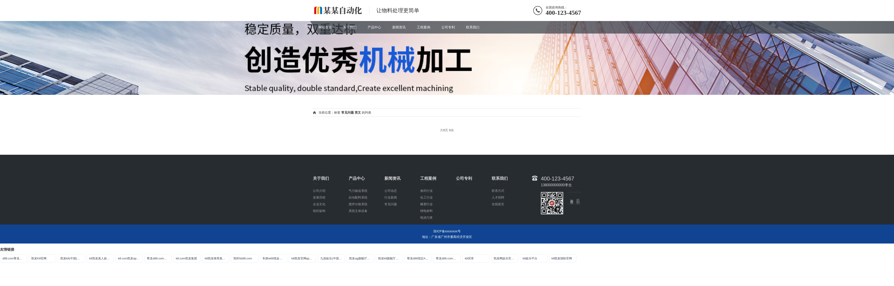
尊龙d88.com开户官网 (159, 258)
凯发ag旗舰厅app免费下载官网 (361, 258)
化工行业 (426, 225)
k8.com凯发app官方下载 (130, 258)
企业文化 (319, 231)
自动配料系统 (358, 225)
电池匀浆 (426, 245)
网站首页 (325, 27)
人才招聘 (498, 225)
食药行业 (426, 218)
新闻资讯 (399, 27)
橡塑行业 (426, 231)
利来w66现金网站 (274, 258)
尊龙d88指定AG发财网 (419, 258)
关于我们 (349, 27)
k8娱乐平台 (530, 258)
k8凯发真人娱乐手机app (101, 258)
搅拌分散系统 (358, 231)
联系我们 (472, 27)
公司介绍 (319, 218)
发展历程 (319, 225)
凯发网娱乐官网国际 (506, 258)
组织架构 (319, 238)
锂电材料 (426, 238)
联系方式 (498, 218)
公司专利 (448, 27)
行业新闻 (390, 225)
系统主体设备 (358, 238)
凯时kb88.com (243, 258)
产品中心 (374, 27)
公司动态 (390, 218)
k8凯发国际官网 (562, 258)
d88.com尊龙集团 (13, 258)
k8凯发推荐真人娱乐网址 (217, 258)
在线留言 (498, 231)
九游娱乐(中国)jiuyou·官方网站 (332, 258)
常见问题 (390, 231)
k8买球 (469, 258)
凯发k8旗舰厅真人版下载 (390, 258)
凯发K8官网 (38, 258)
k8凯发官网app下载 (303, 258)
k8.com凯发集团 (186, 258)
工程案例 (423, 27)
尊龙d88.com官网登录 (448, 258)
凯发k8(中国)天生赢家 (72, 258)
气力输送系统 (358, 218)
